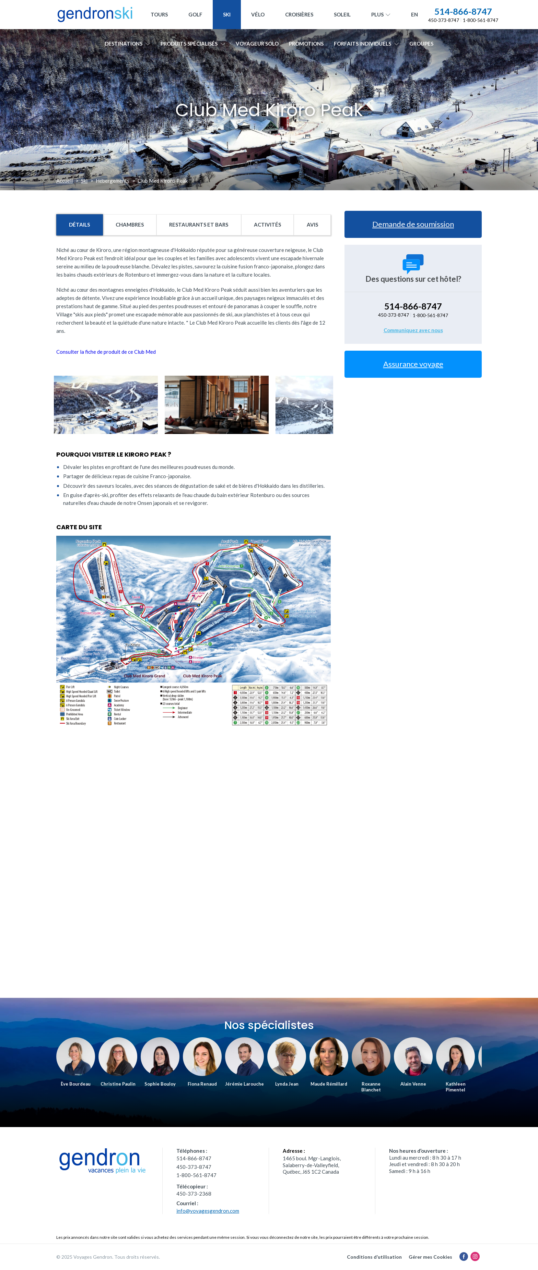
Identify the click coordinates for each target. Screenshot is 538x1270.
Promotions (306, 43)
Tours (159, 14)
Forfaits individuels (366, 43)
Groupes (421, 43)
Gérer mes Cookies (430, 1257)
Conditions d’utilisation (374, 1257)
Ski (227, 14)
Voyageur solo (257, 43)
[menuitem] (414, 14)
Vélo (258, 14)
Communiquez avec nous (413, 330)
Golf (195, 14)
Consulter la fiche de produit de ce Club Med (106, 352)
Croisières (299, 14)
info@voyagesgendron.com (207, 1211)
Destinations (127, 43)
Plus (380, 14)
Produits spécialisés (193, 43)
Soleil (342, 14)
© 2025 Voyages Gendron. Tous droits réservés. (108, 1257)
